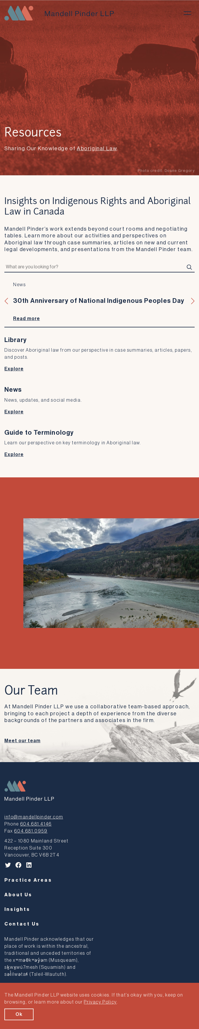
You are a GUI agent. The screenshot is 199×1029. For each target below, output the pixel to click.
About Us (18, 894)
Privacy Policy (100, 1002)
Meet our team (22, 740)
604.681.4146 (36, 824)
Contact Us (21, 924)
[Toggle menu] (187, 13)
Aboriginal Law (97, 148)
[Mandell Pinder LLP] (59, 13)
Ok (18, 1014)
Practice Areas (28, 880)
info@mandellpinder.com (33, 817)
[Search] (189, 267)
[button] (6, 301)
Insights (17, 909)
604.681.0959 (30, 831)
